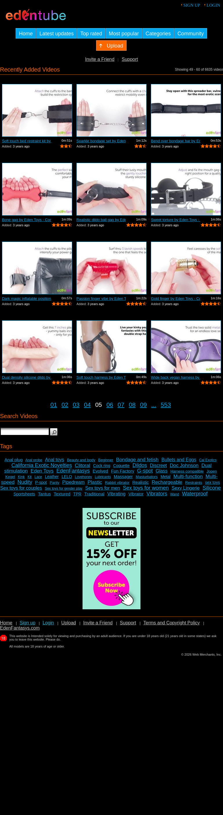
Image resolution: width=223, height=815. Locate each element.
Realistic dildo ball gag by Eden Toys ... (101, 220)
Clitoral (82, 465)
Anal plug (14, 459)
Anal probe (33, 460)
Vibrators (157, 494)
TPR (77, 494)
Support (130, 59)
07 (121, 404)
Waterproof (194, 494)
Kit (30, 477)
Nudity (24, 482)
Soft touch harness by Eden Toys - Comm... (101, 377)
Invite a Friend (99, 59)
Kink (21, 477)
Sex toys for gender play (63, 488)
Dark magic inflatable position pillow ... (26, 298)
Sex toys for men (102, 488)
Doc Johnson (184, 465)
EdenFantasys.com (20, 628)
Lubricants (103, 477)
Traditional (94, 493)
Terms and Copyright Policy (171, 622)
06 (109, 404)
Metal (165, 476)
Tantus (44, 493)
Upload (68, 622)
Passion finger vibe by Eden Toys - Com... (101, 298)
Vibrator (135, 493)
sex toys (212, 482)
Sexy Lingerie (185, 488)
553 (166, 404)
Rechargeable (167, 482)
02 (65, 404)
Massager (123, 476)
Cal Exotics (208, 460)
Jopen (211, 471)
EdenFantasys (73, 471)
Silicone (211, 488)
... (153, 404)
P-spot (41, 482)
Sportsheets (24, 494)
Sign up (191, 5)
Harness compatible (187, 471)
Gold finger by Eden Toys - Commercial (175, 298)
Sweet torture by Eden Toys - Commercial (175, 220)
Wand (174, 494)
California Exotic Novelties (42, 465)
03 (76, 404)
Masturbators (147, 477)
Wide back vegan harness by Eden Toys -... (175, 377)
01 (53, 404)
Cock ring (101, 465)
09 (143, 404)
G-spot (145, 471)
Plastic (94, 482)
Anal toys (54, 459)
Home (6, 622)
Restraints (193, 482)
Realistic (140, 482)
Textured (62, 493)
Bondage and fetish (137, 459)
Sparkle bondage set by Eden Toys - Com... (101, 141)
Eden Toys (42, 471)
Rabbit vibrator (117, 482)
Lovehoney (83, 477)
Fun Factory (122, 470)
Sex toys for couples (21, 488)
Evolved (100, 470)
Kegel (10, 477)
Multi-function (188, 476)
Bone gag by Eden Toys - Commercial (26, 220)
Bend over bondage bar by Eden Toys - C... (175, 141)
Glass (162, 470)
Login (213, 5)
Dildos (140, 465)
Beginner (105, 460)
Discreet (158, 465)
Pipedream (73, 482)
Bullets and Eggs (179, 459)
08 (132, 404)
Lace (38, 477)
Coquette (121, 465)
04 (87, 404)
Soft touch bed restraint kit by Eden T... (26, 141)
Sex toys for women (146, 488)
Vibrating (116, 493)
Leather (52, 476)
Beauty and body (81, 460)
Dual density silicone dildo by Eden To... (26, 377)
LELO (67, 476)
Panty (54, 482)
